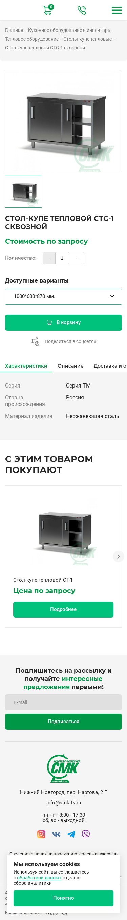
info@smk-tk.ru (63, 803)
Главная (14, 30)
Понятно (63, 898)
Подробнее (63, 609)
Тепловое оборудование (32, 39)
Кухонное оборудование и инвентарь (69, 30)
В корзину (64, 322)
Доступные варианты (37, 280)
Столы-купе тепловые (87, 39)
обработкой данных (39, 877)
